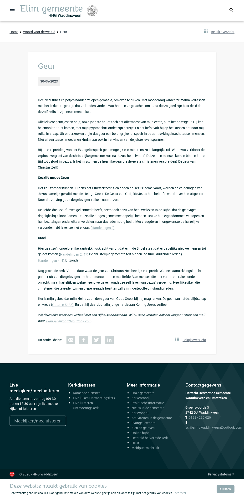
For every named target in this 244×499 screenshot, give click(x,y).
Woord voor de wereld (39, 31)
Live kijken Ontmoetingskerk (94, 398)
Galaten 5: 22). (63, 304)
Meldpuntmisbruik (145, 448)
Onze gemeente (143, 393)
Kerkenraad (140, 398)
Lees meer (179, 493)
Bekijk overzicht (222, 31)
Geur (63, 31)
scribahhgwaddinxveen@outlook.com (213, 427)
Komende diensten (87, 393)
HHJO (136, 443)
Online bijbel (141, 433)
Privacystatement (221, 474)
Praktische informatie (148, 403)
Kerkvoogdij (140, 413)
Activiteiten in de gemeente (152, 418)
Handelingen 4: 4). (51, 260)
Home (14, 31)
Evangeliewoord (144, 423)
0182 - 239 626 (200, 417)
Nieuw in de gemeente (148, 408)
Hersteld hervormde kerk (150, 438)
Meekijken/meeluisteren (37, 421)
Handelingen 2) (103, 227)
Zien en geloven (143, 428)
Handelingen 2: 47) (74, 254)
